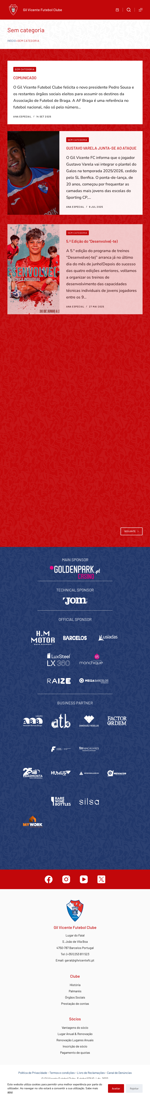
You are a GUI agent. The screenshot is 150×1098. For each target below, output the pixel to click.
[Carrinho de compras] (117, 9)
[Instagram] (66, 879)
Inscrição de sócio (75, 1046)
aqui (9, 1092)
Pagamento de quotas (75, 1052)
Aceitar (116, 1088)
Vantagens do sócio (75, 1027)
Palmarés (75, 991)
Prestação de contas (75, 1003)
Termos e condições (62, 1072)
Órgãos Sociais (75, 997)
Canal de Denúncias (119, 1072)
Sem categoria (25, 69)
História (75, 985)
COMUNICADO (24, 77)
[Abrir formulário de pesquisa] (129, 10)
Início (11, 40)
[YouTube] (84, 879)
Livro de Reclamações (91, 1072)
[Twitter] (101, 879)
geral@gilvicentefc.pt (79, 960)
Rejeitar (134, 1088)
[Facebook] (49, 879)
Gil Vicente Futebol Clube (42, 10)
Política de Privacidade (32, 1072)
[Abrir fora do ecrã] (141, 10)
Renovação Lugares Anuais (75, 1040)
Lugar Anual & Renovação (75, 1034)
